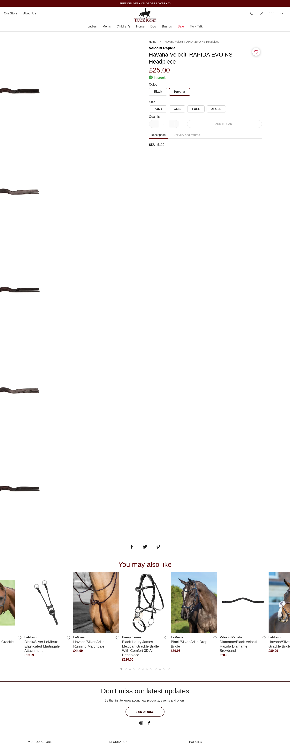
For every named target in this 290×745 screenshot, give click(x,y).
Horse (140, 26)
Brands (167, 26)
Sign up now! (145, 711)
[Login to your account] (262, 13)
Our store (10, 13)
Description (158, 134)
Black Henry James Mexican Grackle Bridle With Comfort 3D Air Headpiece (140, 648)
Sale (181, 26)
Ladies (92, 26)
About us (29, 13)
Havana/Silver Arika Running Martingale (88, 644)
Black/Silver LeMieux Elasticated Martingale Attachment (42, 646)
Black (158, 91)
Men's (107, 26)
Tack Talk (196, 26)
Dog (153, 26)
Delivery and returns (186, 134)
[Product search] (252, 13)
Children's (123, 26)
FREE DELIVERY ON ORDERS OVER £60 (145, 3)
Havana (179, 91)
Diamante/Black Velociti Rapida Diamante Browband (238, 646)
